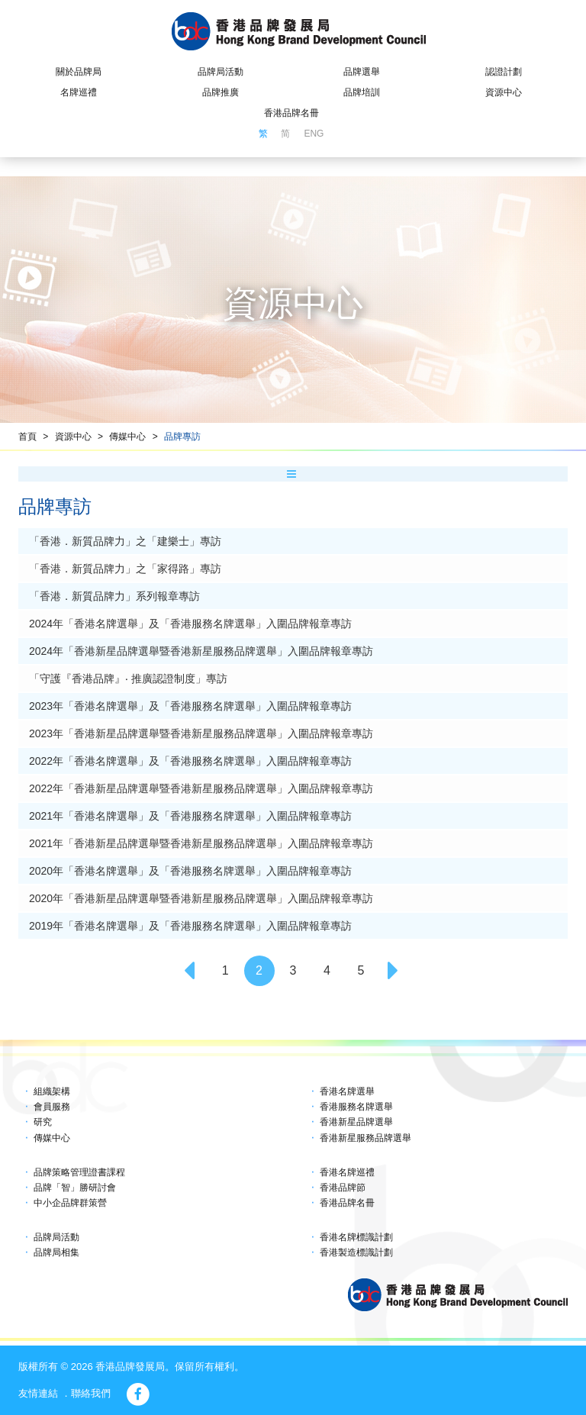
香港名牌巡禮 (347, 1172)
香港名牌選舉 (347, 1091)
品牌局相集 (56, 1252)
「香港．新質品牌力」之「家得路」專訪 (125, 568)
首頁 (27, 436)
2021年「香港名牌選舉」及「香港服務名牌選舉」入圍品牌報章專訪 (190, 816)
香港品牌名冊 (291, 113)
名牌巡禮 (78, 92)
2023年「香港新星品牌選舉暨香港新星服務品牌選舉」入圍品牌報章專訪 (201, 733)
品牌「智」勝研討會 (75, 1187)
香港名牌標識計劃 (356, 1237)
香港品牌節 (342, 1187)
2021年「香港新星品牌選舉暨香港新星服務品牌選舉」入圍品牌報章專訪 (201, 843)
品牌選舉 (361, 71)
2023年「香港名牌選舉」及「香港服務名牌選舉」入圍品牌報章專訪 (190, 706)
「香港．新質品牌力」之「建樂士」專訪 (125, 541)
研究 (43, 1122)
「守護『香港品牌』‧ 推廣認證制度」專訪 (128, 678)
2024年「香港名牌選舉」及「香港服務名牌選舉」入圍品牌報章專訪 (190, 623)
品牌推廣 (220, 92)
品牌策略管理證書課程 (79, 1172)
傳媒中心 (127, 436)
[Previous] (191, 971)
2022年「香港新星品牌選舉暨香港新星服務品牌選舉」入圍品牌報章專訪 (201, 788)
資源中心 (503, 92)
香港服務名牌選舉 (356, 1106)
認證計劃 (503, 71)
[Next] (394, 971)
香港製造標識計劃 (356, 1252)
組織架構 (52, 1091)
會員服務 (52, 1106)
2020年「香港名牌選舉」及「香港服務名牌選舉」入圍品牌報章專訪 (190, 871)
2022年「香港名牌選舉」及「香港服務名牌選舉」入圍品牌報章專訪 (190, 761)
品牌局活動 (220, 71)
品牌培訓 (361, 92)
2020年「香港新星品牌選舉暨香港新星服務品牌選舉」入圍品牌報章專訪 (201, 898)
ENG (314, 133)
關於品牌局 (78, 71)
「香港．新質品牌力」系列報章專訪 (114, 596)
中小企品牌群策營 (70, 1202)
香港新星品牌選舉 (356, 1122)
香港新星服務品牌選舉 (365, 1138)
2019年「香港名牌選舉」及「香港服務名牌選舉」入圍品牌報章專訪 (190, 926)
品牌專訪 (182, 436)
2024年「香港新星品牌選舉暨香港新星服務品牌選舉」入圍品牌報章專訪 (201, 651)
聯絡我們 (91, 1393)
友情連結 (38, 1393)
